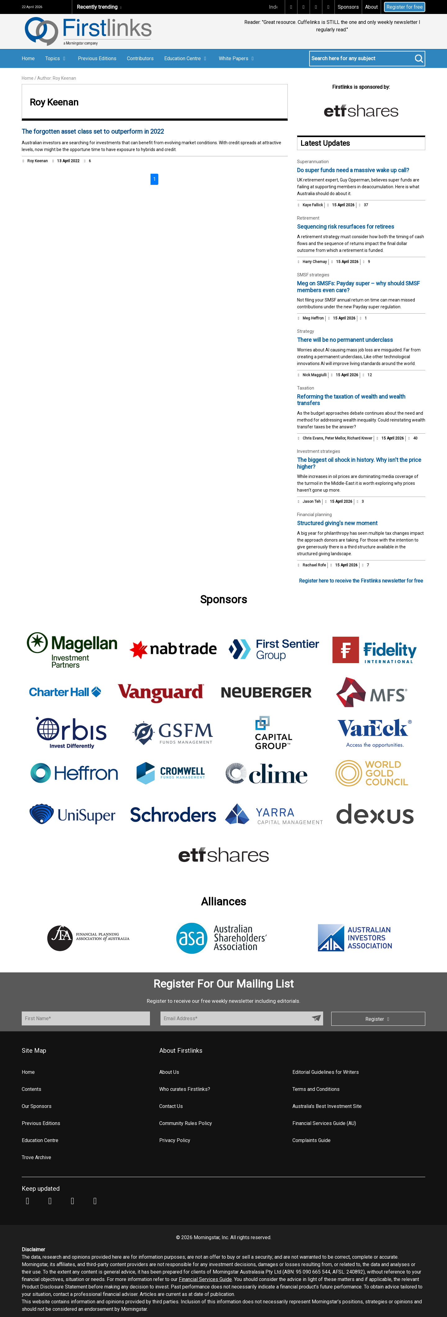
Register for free (404, 7)
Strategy (305, 331)
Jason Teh (312, 501)
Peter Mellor (335, 438)
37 (363, 205)
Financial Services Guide (205, 1279)
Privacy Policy (174, 1140)
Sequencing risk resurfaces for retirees (345, 226)
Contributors (140, 58)
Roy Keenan (37, 161)
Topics (56, 58)
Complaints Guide (311, 1140)
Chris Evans (313, 438)
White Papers (237, 58)
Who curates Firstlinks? (184, 1089)
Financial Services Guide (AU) (324, 1123)
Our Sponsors (37, 1106)
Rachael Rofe (314, 565)
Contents (31, 1089)
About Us (169, 1072)
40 (413, 438)
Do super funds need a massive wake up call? (353, 170)
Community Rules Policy (185, 1123)
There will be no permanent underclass (345, 340)
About (371, 7)
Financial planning (314, 514)
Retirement (308, 218)
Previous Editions (97, 58)
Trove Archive (36, 1157)
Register (378, 1019)
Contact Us (171, 1106)
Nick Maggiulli (315, 375)
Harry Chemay (315, 262)
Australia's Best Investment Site (327, 1106)
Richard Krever (359, 438)
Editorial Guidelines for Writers (325, 1072)
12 (367, 375)
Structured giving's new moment (337, 523)
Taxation (305, 388)
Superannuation (313, 161)
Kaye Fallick (313, 205)
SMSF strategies (313, 274)
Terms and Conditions (316, 1089)
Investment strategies (318, 451)
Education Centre (186, 58)
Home (28, 58)
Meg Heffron (313, 318)
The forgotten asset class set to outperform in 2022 (93, 131)
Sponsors (348, 7)
